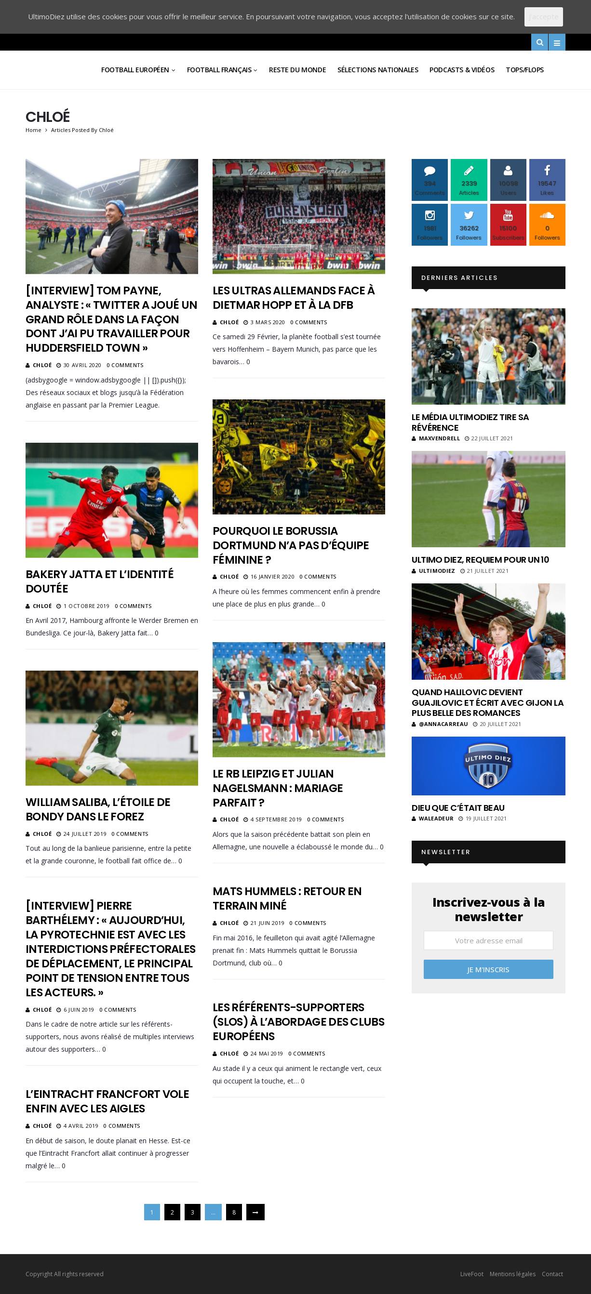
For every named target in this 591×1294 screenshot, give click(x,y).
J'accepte (544, 16)
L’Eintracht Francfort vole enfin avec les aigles (107, 1101)
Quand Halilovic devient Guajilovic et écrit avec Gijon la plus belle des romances (488, 702)
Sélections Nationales (377, 69)
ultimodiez (434, 570)
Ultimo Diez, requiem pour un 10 (480, 560)
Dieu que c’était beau (458, 808)
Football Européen (135, 69)
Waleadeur (433, 818)
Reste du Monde (297, 69)
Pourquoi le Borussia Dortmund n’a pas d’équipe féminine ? (291, 545)
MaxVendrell (436, 438)
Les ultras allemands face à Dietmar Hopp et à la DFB (294, 298)
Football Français (219, 69)
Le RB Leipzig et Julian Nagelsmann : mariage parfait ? (278, 788)
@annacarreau (440, 723)
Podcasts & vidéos (462, 69)
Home (33, 129)
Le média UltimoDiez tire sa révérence (470, 422)
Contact (552, 1274)
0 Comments (125, 365)
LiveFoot (472, 1274)
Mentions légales (513, 1274)
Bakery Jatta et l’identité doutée (100, 581)
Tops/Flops (525, 69)
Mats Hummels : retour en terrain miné (287, 898)
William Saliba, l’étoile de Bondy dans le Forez (98, 809)
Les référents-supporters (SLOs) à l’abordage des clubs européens (298, 1022)
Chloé (42, 365)
